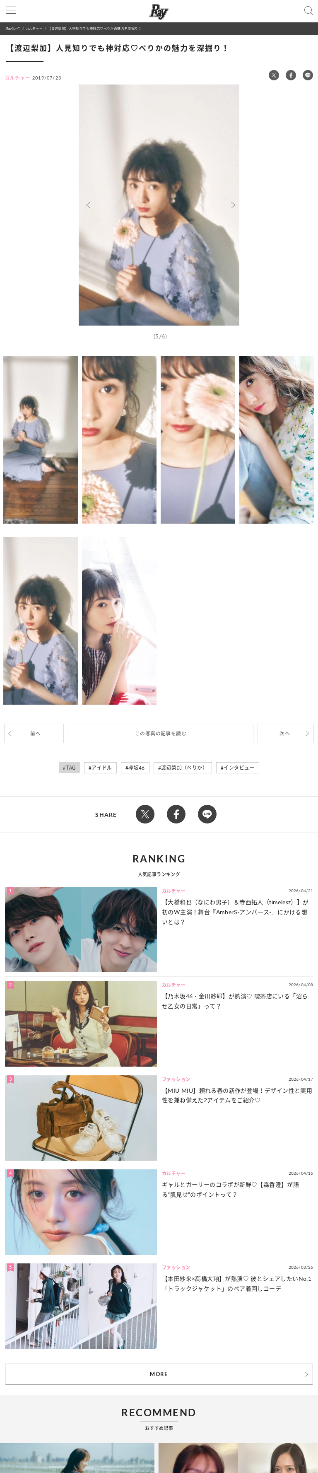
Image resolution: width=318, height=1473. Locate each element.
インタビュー (239, 767)
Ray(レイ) (13, 28)
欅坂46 (136, 767)
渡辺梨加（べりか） (184, 767)
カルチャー (34, 28)
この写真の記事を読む (160, 733)
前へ (35, 733)
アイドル (102, 767)
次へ (284, 733)
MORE (159, 1374)
